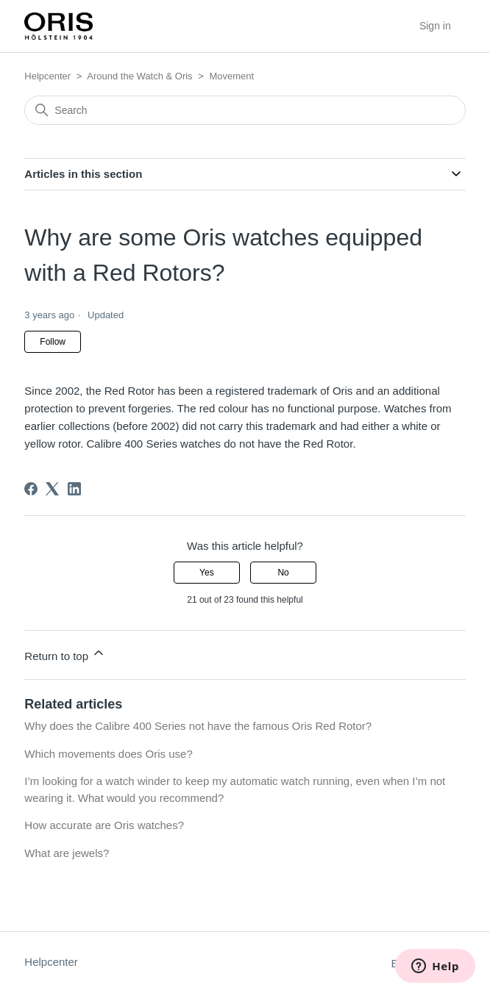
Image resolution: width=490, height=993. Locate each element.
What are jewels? (66, 853)
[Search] (244, 110)
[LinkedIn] (74, 488)
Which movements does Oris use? (108, 754)
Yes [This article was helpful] (206, 572)
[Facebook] (31, 488)
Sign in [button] (435, 26)
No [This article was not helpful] (282, 572)
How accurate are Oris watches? (104, 825)
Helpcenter (47, 76)
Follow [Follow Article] (52, 342)
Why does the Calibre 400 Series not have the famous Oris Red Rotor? (198, 726)
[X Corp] (52, 488)
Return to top (65, 653)
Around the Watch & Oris (139, 76)
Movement (231, 76)
